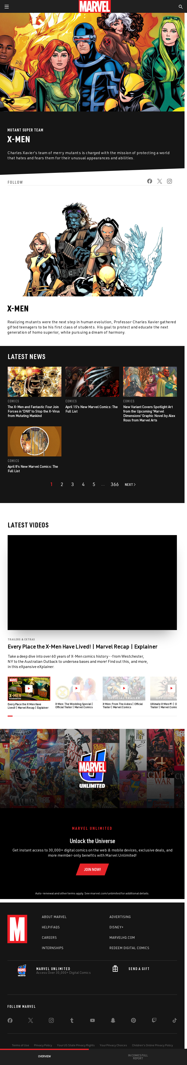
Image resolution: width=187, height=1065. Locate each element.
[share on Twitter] (157, 183)
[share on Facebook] (147, 183)
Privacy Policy (43, 1045)
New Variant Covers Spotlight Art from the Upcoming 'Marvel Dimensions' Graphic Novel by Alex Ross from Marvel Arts (149, 413)
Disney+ (117, 927)
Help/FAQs (51, 927)
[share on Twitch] (154, 1021)
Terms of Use (20, 1045)
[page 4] (83, 484)
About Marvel (54, 917)
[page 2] (62, 484)
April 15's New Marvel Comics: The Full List (91, 409)
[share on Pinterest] (133, 1021)
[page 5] (94, 484)
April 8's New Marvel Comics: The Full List (33, 468)
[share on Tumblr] (71, 1021)
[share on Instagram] (167, 183)
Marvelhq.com (122, 937)
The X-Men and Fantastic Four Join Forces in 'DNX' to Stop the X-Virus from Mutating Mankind (34, 411)
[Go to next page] (130, 484)
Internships (53, 948)
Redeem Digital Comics (130, 948)
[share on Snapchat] (113, 1021)
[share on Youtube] (92, 1021)
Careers (49, 937)
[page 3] (72, 484)
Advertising (120, 917)
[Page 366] (115, 484)
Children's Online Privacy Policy (152, 1045)
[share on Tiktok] (174, 1021)
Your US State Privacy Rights (76, 1045)
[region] (92, 582)
